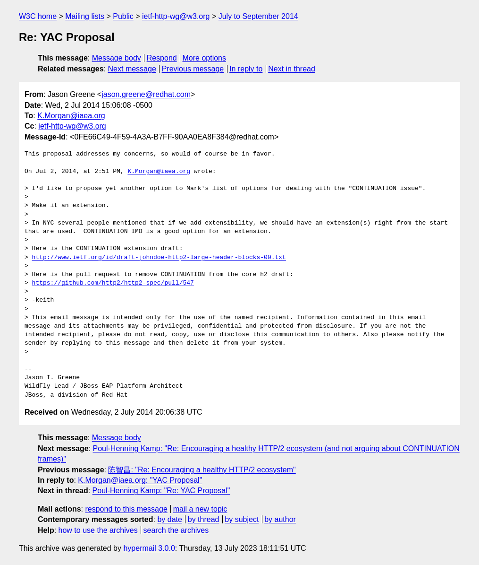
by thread (203, 519)
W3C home (38, 16)
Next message (132, 69)
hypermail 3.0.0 (149, 548)
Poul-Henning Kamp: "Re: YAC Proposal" (161, 491)
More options (205, 58)
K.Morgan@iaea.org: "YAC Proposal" (140, 480)
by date (169, 519)
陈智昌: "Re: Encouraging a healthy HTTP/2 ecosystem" (201, 470)
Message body (116, 58)
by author (280, 519)
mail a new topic (200, 509)
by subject (242, 519)
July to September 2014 (258, 16)
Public (123, 16)
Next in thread (291, 69)
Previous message (193, 69)
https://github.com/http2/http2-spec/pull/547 (113, 283)
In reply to (245, 69)
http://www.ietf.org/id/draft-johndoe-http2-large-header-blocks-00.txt (159, 257)
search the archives (176, 530)
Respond (162, 58)
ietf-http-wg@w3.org (176, 16)
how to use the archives (98, 530)
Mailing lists (84, 16)
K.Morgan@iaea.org (71, 116)
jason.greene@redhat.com (146, 94)
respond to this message (126, 509)
